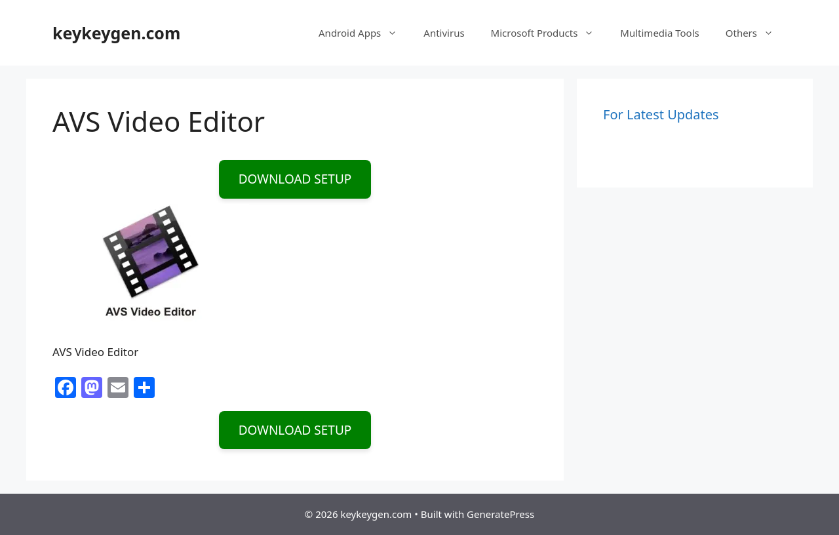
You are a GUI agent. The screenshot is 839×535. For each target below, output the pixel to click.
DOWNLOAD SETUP (295, 179)
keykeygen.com (116, 33)
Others (756, 32)
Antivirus (443, 32)
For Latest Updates (661, 114)
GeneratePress (500, 514)
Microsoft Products (549, 32)
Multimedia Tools (659, 32)
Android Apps (364, 32)
